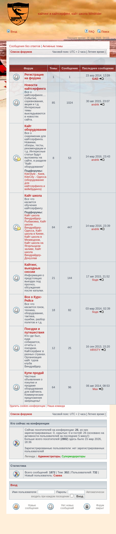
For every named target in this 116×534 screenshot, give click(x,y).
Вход (12, 31)
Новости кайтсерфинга (35, 86)
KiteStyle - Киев (34, 173)
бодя (95, 279)
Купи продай (34, 373)
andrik (95, 104)
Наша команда (56, 406)
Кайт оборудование (35, 127)
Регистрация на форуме (34, 76)
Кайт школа (33, 195)
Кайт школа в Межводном (33, 238)
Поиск (103, 31)
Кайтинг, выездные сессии (32, 268)
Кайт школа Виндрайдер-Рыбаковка (33, 218)
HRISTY (95, 349)
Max (95, 389)
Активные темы (53, 46)
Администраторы (49, 456)
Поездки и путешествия (34, 330)
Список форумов (21, 51)
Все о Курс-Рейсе (33, 298)
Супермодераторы (73, 456)
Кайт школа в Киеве (34, 232)
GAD (95, 78)
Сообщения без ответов (24, 46)
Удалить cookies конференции (27, 406)
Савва (58, 475)
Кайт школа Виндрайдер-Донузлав (33, 253)
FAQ (89, 31)
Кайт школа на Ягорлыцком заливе (33, 245)
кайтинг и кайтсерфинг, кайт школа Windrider (69, 14)
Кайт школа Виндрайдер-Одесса (35, 226)
